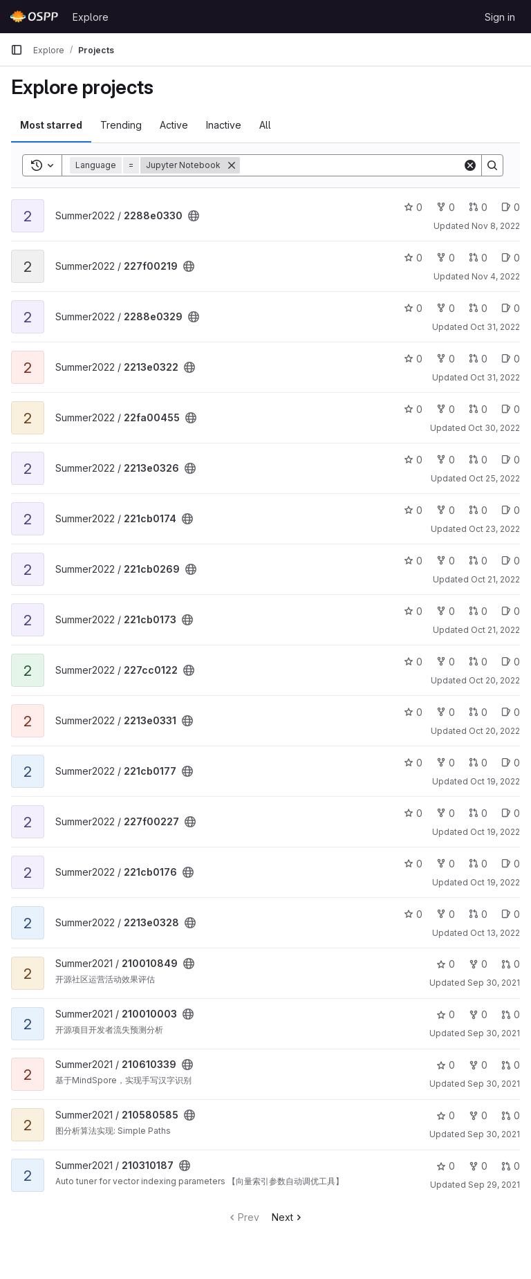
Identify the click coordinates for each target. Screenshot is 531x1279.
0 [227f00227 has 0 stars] (413, 813)
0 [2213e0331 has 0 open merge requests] (478, 712)
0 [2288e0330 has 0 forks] (445, 207)
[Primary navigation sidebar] (17, 50)
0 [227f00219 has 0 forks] (445, 258)
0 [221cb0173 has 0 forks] (445, 611)
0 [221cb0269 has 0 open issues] (510, 561)
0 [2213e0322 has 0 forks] (445, 359)
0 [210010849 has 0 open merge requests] (510, 964)
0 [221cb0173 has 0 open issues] (510, 611)
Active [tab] (174, 125)
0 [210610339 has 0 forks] (478, 1065)
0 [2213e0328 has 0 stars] (413, 914)
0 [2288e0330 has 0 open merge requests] (478, 207)
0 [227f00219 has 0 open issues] (510, 258)
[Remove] (231, 165)
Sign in (500, 17)
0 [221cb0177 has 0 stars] (413, 763)
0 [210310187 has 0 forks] (478, 1166)
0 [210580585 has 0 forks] (478, 1115)
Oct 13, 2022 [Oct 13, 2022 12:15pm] (495, 933)
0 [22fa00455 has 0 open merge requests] (478, 409)
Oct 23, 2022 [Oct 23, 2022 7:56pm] (494, 529)
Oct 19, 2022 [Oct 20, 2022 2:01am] (495, 781)
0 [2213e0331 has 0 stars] (413, 712)
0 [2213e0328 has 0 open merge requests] (478, 914)
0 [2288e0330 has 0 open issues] (510, 207)
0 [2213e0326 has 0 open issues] (510, 460)
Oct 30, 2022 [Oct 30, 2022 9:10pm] (494, 428)
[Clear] (470, 165)
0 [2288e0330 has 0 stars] (413, 207)
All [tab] (265, 125)
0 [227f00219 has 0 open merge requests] (478, 258)
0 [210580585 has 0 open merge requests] (510, 1115)
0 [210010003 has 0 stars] (445, 1014)
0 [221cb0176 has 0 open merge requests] (478, 863)
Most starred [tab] (51, 125)
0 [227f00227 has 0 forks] (445, 813)
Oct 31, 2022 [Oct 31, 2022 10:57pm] (495, 327)
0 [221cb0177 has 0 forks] (445, 763)
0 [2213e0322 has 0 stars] (413, 359)
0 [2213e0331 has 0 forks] (445, 712)
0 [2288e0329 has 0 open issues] (510, 308)
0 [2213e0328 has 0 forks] (445, 914)
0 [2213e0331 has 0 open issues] (510, 712)
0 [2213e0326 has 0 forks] (445, 460)
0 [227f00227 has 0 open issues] (510, 813)
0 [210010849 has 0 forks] (478, 964)
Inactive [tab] (223, 125)
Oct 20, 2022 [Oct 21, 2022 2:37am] (494, 680)
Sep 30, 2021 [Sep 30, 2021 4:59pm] (493, 1033)
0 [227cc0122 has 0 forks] (445, 662)
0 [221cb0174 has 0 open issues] (510, 510)
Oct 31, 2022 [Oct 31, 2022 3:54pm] (495, 377)
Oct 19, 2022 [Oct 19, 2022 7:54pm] (495, 882)
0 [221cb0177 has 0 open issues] (510, 763)
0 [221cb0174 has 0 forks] (445, 510)
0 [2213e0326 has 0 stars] (413, 460)
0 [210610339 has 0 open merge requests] (510, 1065)
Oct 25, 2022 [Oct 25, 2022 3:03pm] (494, 478)
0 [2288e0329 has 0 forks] (445, 308)
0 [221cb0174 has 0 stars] (413, 510)
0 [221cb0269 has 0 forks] (445, 561)
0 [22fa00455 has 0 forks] (445, 409)
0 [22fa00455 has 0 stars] (413, 409)
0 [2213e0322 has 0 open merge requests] (478, 359)
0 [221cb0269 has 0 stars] (413, 561)
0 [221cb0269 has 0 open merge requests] (478, 561)
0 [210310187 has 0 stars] (445, 1166)
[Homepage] (35, 17)
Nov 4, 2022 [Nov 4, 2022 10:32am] (496, 276)
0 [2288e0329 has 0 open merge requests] (478, 308)
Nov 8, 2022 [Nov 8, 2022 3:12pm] (496, 226)
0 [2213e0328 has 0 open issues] (510, 914)
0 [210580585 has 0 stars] (445, 1115)
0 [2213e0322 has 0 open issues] (510, 359)
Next (288, 1217)
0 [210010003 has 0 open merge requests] (510, 1014)
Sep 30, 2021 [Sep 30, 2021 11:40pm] (493, 982)
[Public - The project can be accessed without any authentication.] (193, 215)
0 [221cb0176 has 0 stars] (413, 863)
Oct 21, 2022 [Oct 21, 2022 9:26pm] (495, 579)
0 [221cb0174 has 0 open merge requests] (478, 510)
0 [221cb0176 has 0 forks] (445, 863)
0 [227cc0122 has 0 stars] (413, 662)
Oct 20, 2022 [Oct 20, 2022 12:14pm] (494, 731)
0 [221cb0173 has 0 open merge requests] (478, 611)
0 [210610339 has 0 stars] (445, 1065)
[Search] (351, 165)
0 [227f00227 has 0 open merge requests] (478, 813)
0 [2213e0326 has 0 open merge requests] (478, 460)
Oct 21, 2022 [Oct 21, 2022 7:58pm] (495, 630)
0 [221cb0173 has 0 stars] (413, 611)
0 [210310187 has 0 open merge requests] (510, 1166)
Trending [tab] (121, 125)
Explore (91, 17)
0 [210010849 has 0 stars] (445, 964)
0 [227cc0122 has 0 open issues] (510, 662)
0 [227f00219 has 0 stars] (413, 258)
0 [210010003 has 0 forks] (478, 1014)
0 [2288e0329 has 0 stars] (413, 308)
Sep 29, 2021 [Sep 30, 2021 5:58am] (494, 1184)
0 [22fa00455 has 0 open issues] (510, 409)
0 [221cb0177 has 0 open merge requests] (478, 763)
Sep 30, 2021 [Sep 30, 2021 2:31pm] (493, 1134)
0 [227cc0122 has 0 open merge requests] (478, 662)
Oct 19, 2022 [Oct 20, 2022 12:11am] (495, 832)
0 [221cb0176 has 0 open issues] (510, 863)
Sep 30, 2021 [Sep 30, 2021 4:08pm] (493, 1083)
